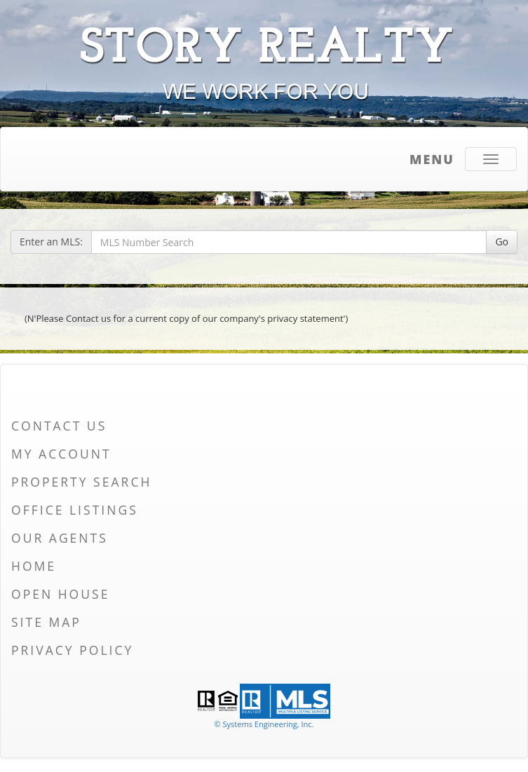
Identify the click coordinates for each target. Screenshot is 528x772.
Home (33, 565)
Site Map (46, 622)
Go (501, 241)
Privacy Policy (72, 650)
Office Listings (74, 509)
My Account (61, 453)
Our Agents (59, 537)
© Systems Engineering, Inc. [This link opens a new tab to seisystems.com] (263, 724)
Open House (60, 593)
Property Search (81, 481)
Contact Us (59, 425)
